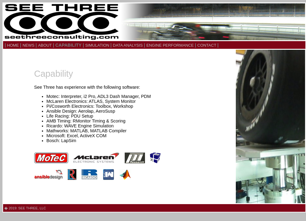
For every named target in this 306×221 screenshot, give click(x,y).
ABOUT (45, 45)
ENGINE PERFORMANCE (170, 45)
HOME (13, 45)
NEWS (28, 45)
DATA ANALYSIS (128, 45)
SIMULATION (98, 45)
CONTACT (207, 45)
